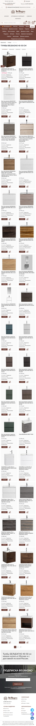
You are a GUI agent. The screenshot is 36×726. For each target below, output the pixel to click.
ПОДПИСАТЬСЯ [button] (18, 684)
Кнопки (18, 33)
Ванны (27, 26)
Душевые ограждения (26, 33)
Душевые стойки (25, 31)
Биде (32, 31)
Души (17, 31)
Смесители (4, 28)
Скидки (24, 710)
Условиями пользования (16, 688)
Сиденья (27, 28)
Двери (32, 28)
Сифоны (9, 36)
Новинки (29, 16)
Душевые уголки (13, 28)
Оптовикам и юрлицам (17, 16)
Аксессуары (16, 36)
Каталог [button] (6, 16)
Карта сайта (7, 710)
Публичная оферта (8, 712)
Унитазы (15, 26)
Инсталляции (11, 31)
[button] (9, 4)
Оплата (24, 701)
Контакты (18, 18)
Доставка (24, 699)
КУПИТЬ (4, 81)
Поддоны (6, 33)
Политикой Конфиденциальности (24, 687)
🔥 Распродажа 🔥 (7, 26)
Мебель (4, 31)
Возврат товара (25, 703)
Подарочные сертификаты (18, 38)
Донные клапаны (24, 36)
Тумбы (32, 26)
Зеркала (21, 28)
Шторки (12, 33)
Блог (23, 708)
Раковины (21, 26)
